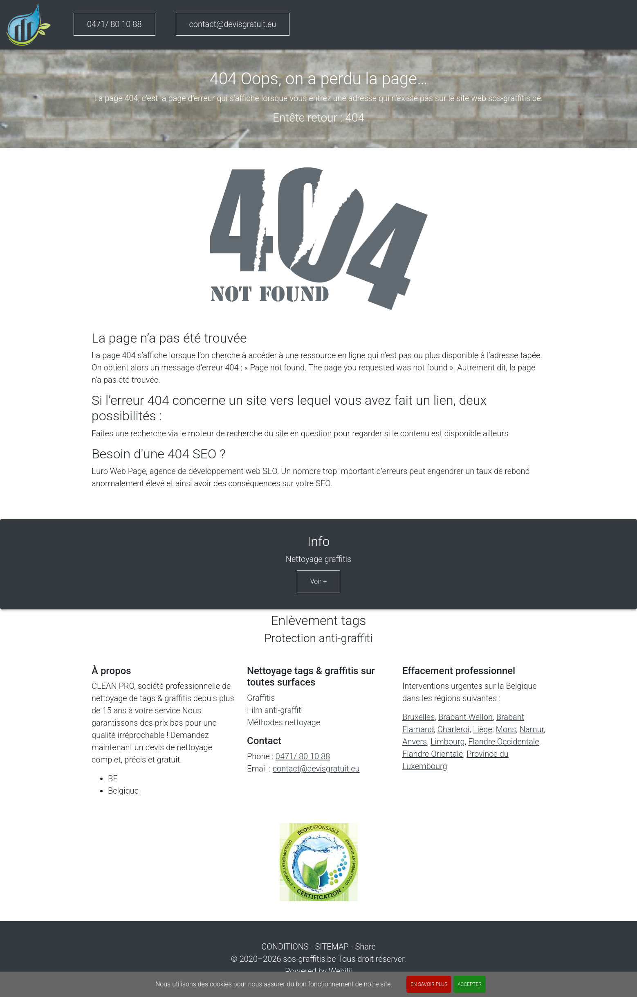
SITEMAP (332, 947)
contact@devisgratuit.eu (232, 24)
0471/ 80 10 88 (114, 24)
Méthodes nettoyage (283, 722)
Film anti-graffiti (275, 710)
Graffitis (261, 698)
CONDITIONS (285, 947)
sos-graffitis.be (309, 959)
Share (365, 947)
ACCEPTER (470, 984)
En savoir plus (428, 984)
